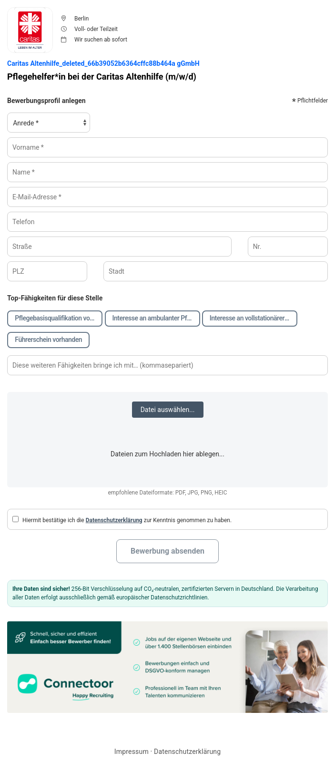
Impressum (131, 751)
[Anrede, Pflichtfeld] (48, 123)
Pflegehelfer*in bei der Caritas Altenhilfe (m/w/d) (101, 77)
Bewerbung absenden (167, 551)
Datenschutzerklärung (114, 520)
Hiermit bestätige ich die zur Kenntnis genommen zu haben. (122, 520)
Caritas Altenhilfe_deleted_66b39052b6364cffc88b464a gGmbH (103, 63)
